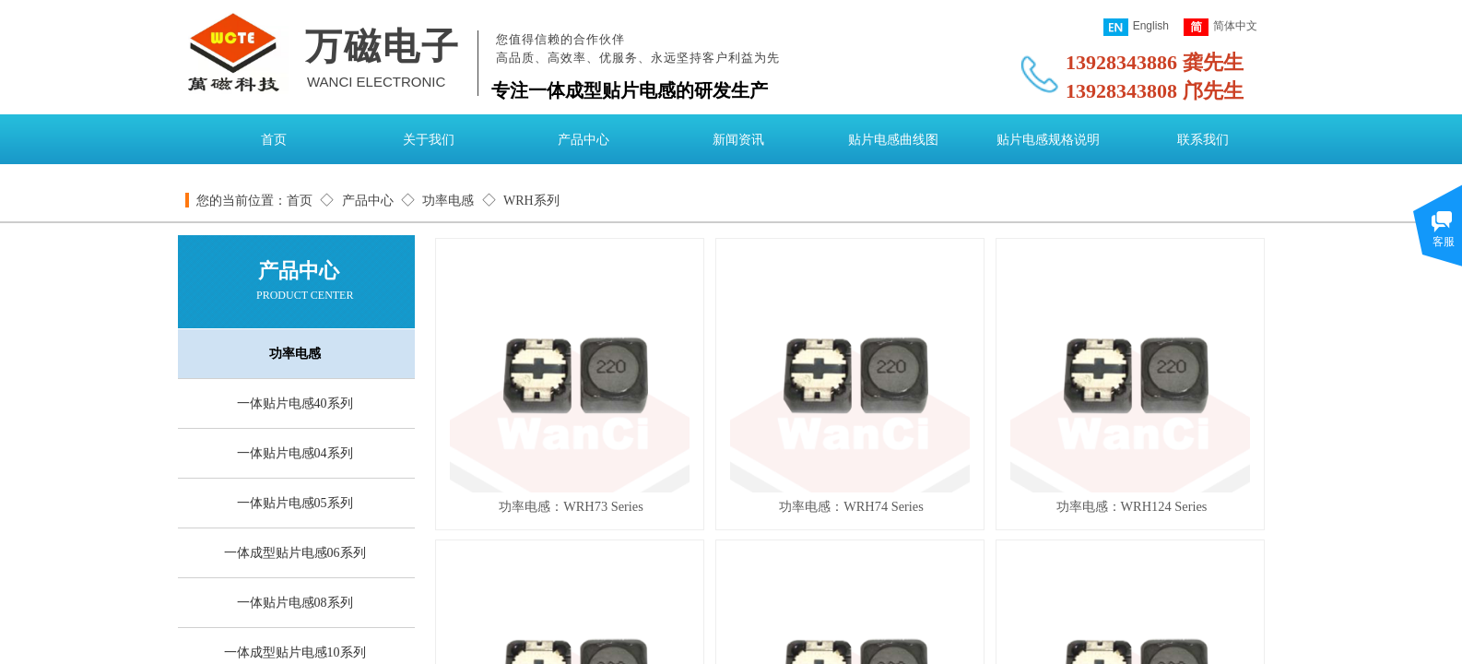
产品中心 (583, 140)
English (1136, 27)
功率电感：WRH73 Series (571, 506)
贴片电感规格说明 (1048, 140)
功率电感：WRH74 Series (851, 506)
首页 (274, 140)
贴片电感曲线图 (893, 140)
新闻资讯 (738, 140)
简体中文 (1220, 27)
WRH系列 (531, 201)
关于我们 (428, 140)
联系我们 (1203, 140)
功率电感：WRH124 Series (1132, 506)
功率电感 (448, 201)
